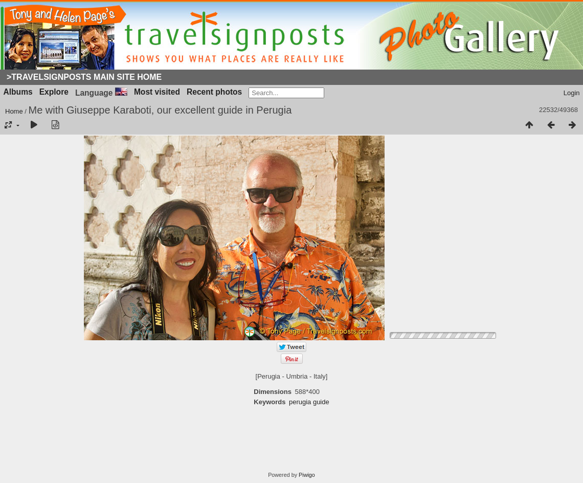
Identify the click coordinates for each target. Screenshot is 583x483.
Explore (54, 91)
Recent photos (214, 91)
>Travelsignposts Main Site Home (84, 77)
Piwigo (307, 475)
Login (572, 93)
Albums (18, 91)
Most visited (157, 91)
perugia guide (309, 402)
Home (14, 111)
